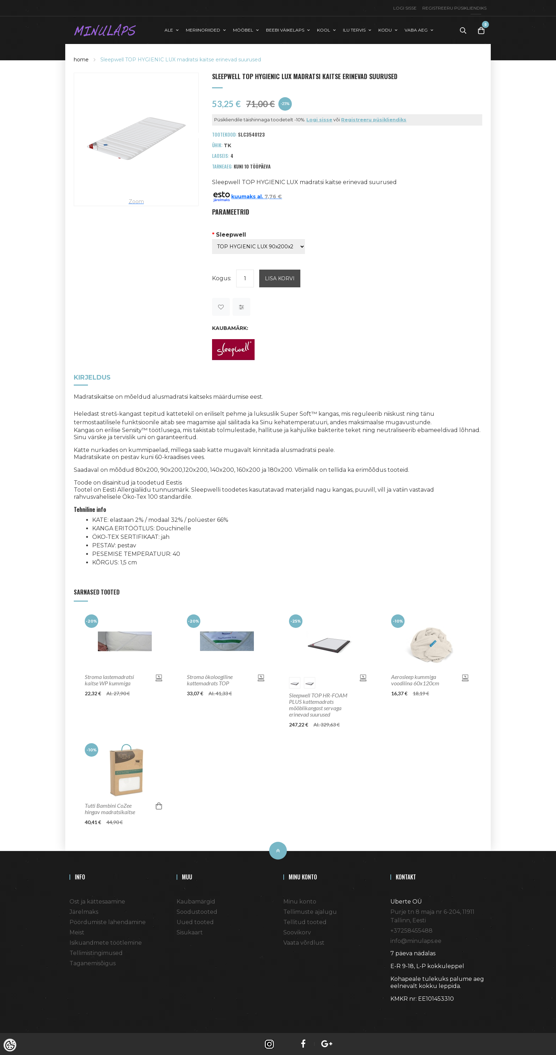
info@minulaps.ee (415, 940)
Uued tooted (195, 921)
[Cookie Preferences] (10, 1045)
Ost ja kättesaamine (97, 900)
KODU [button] (385, 29)
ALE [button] (169, 29)
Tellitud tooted (305, 921)
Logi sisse (405, 8)
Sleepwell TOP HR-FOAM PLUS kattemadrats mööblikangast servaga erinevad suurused (318, 704)
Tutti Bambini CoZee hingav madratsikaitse (110, 808)
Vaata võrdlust (303, 942)
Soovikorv (297, 931)
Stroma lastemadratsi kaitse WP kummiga (109, 679)
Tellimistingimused (96, 952)
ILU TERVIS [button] (354, 29)
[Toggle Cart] (481, 30)
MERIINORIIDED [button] (203, 29)
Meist (77, 931)
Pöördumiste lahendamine (108, 921)
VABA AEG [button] (416, 29)
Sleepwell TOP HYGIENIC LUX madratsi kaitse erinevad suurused (180, 59)
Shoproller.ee (402, 1011)
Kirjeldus (92, 377)
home (81, 59)
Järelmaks (84, 911)
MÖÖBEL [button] (243, 29)
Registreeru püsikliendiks (454, 8)
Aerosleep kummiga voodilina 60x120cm (415, 679)
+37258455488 (411, 930)
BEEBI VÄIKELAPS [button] (285, 29)
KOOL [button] (323, 29)
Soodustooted (197, 911)
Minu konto (299, 900)
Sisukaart (190, 931)
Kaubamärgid (196, 900)
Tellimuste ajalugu (310, 911)
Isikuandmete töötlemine (106, 942)
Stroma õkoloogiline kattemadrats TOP (210, 679)
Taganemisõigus (93, 962)
